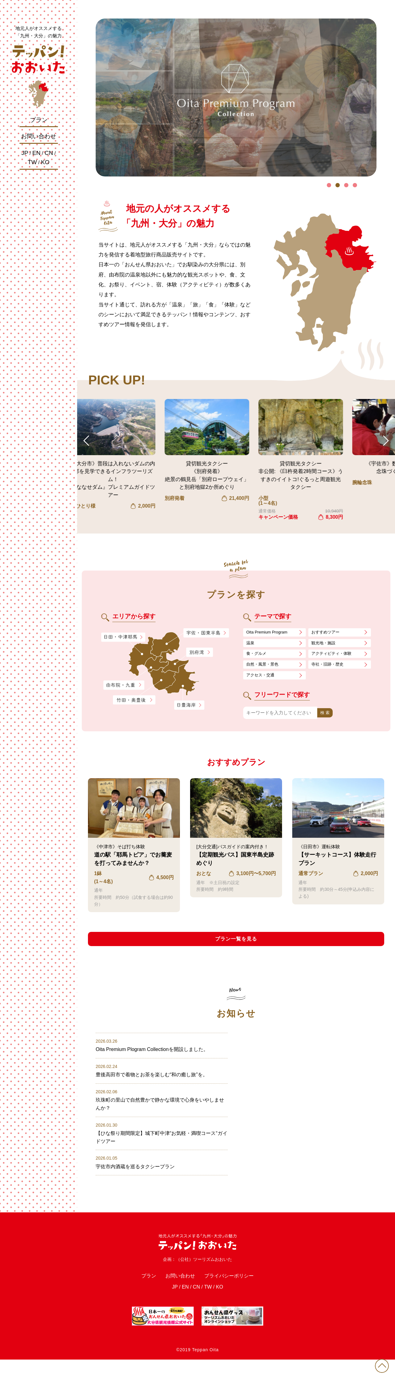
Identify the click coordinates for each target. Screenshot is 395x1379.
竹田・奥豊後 (134, 700)
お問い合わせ (38, 136)
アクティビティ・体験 (334, 656)
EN (36, 153)
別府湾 (199, 653)
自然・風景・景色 (264, 668)
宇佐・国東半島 (206, 633)
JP (24, 153)
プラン (39, 120)
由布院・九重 (124, 685)
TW (32, 162)
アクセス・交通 (262, 679)
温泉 (251, 644)
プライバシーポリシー (234, 1293)
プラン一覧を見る (236, 944)
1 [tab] (329, 185)
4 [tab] (355, 185)
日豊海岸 (189, 705)
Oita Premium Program (269, 632)
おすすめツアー (327, 632)
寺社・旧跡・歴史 (329, 668)
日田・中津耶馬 (118, 637)
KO (45, 162)
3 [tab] (346, 185)
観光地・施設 (325, 644)
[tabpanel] (236, 98)
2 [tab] (337, 185)
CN (48, 153)
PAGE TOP (379, 1363)
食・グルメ (257, 656)
